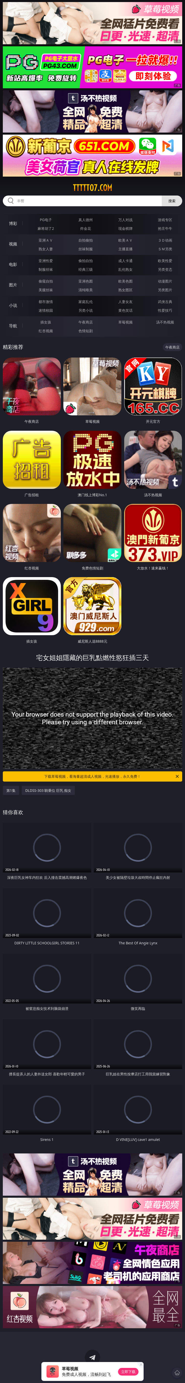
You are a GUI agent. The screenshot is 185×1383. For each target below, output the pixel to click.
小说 (13, 305)
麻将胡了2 (46, 228)
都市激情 (46, 301)
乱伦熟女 (125, 269)
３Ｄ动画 (165, 240)
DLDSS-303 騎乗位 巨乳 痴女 (48, 790)
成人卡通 (125, 260)
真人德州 (85, 219)
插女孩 (45, 322)
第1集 (11, 790)
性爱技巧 (165, 310)
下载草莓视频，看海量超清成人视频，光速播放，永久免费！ (112, 776)
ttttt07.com (92, 188)
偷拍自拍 (85, 260)
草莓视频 (125, 322)
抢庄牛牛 (165, 228)
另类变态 (165, 269)
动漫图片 (165, 281)
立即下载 (128, 1371)
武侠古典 (165, 301)
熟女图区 (125, 289)
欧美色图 (125, 281)
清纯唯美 (85, 289)
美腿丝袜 (46, 289)
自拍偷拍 (85, 240)
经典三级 (85, 269)
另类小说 (85, 310)
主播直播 (125, 248)
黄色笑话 (125, 310)
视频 (13, 244)
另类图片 (165, 289)
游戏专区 (165, 219)
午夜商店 (85, 322)
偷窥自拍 (46, 281)
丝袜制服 (85, 248)
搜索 (172, 200)
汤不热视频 (165, 322)
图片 (13, 285)
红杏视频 (46, 330)
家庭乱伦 (85, 301)
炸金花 (85, 228)
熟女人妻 (46, 248)
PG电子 (46, 219)
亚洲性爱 (46, 260)
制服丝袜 (46, 269)
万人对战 (125, 219)
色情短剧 (85, 330)
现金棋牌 (125, 228)
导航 (13, 326)
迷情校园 (46, 310)
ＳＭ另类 (165, 248)
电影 (13, 264)
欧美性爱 (165, 260)
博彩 (13, 223)
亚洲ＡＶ (46, 240)
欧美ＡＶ (125, 240)
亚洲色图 (85, 281)
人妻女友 (125, 301)
